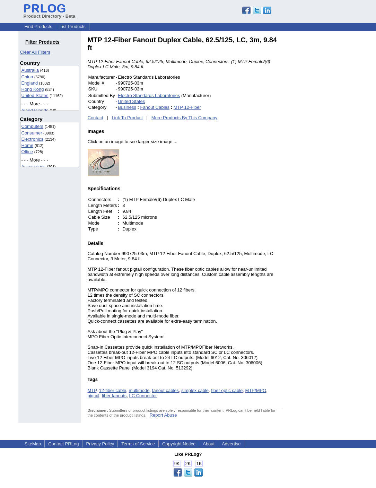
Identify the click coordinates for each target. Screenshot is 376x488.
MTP (92, 390)
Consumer (31, 133)
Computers (32, 126)
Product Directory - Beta (50, 13)
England (29, 83)
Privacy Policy (100, 443)
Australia (30, 70)
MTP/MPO (255, 390)
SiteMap (33, 443)
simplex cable (195, 390)
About (209, 443)
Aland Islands (35, 110)
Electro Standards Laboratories (149, 95)
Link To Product (127, 117)
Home (27, 145)
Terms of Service (138, 443)
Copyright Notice (178, 443)
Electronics (32, 139)
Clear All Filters (35, 52)
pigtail (93, 395)
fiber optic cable (227, 390)
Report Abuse (163, 415)
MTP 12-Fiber (187, 107)
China (27, 76)
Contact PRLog (63, 443)
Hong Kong (32, 89)
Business (127, 107)
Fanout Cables (155, 107)
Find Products (38, 26)
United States (35, 95)
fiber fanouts (114, 395)
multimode (139, 390)
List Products (73, 26)
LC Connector (143, 395)
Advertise (231, 443)
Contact (95, 117)
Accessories (33, 166)
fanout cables (165, 390)
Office (27, 151)
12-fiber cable (112, 390)
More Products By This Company (184, 117)
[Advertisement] (328, 140)
